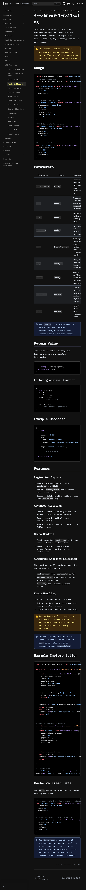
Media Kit (7, 159)
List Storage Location (14, 40)
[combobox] (46, 4)
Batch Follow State (16, 109)
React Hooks (14, 19)
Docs (17, 4)
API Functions (15, 65)
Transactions (10, 27)
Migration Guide (9, 142)
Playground (24, 4)
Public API (14, 147)
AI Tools (14, 155)
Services (14, 151)
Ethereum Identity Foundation (10, 164)
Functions (14, 23)
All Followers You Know (15, 74)
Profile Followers (15, 80)
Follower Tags (14, 92)
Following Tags (14, 88)
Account (11, 117)
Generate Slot (11, 52)
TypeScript (7, 138)
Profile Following (15, 84)
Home (11, 4)
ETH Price (12, 121)
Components (14, 15)
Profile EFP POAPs (15, 101)
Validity (9, 36)
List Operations (12, 44)
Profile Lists (13, 126)
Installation (8, 11)
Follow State (13, 105)
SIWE (7, 57)
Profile (8, 48)
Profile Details (14, 130)
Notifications (13, 134)
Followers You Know (16, 69)
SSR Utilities (11, 61)
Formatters (9, 32)
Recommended (13, 113)
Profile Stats (13, 96)
